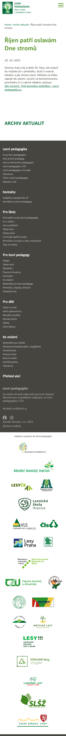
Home (8, 24)
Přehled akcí (11, 376)
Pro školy (9, 212)
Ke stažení (10, 337)
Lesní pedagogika (15, 149)
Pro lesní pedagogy (16, 255)
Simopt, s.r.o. (19, 421)
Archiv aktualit (24, 123)
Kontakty (9, 192)
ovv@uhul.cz (19, 408)
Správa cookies (12, 426)
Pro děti (8, 302)
